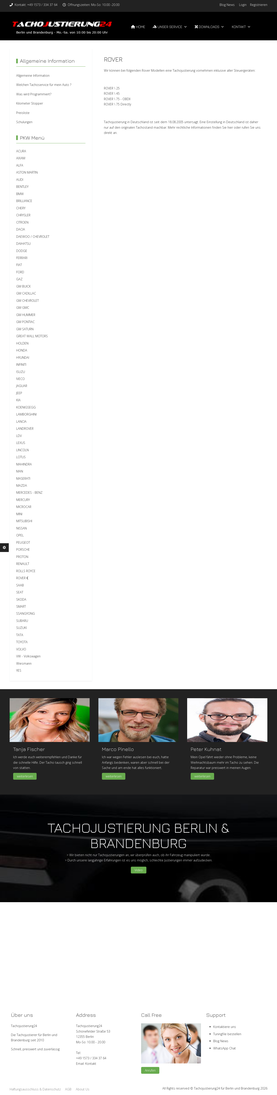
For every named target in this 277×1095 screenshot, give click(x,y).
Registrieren (258, 5)
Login (243, 5)
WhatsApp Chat (224, 1048)
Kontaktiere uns (224, 1027)
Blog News (227, 5)
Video (139, 870)
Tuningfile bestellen (227, 1034)
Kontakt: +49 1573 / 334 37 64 (36, 5)
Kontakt (90, 1063)
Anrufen (150, 1070)
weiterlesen (25, 776)
